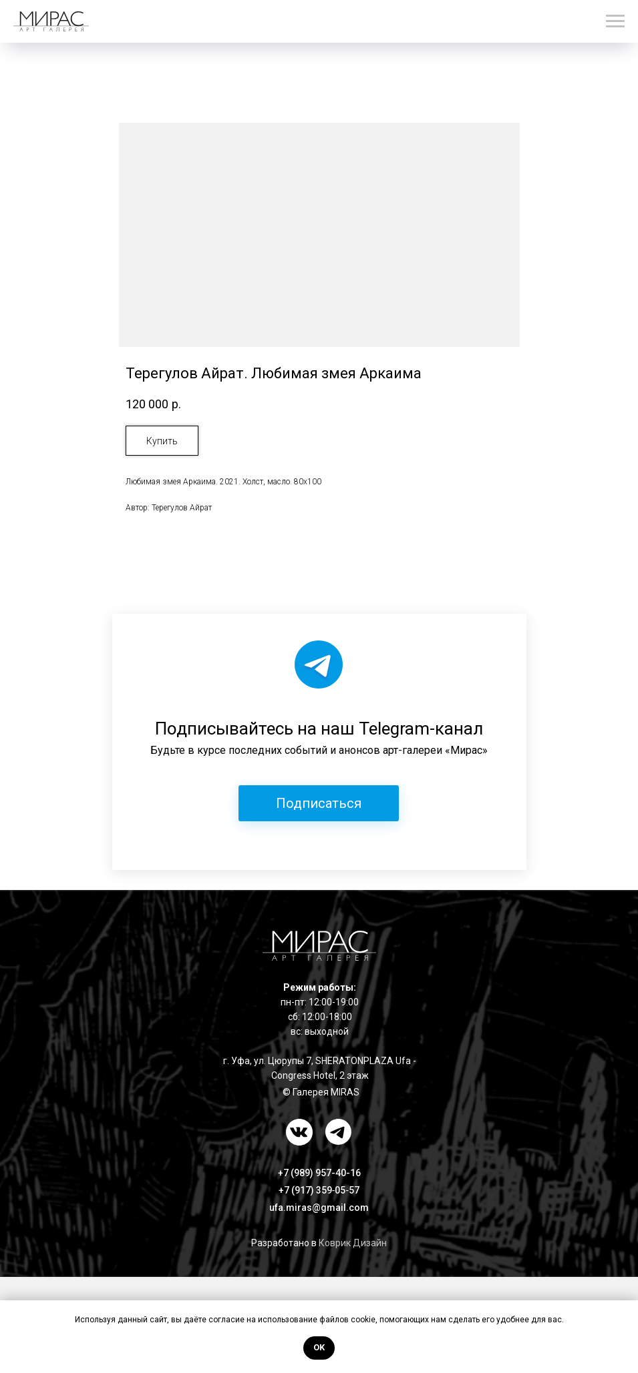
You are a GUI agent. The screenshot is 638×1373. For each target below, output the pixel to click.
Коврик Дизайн (353, 1243)
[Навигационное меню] (615, 21)
